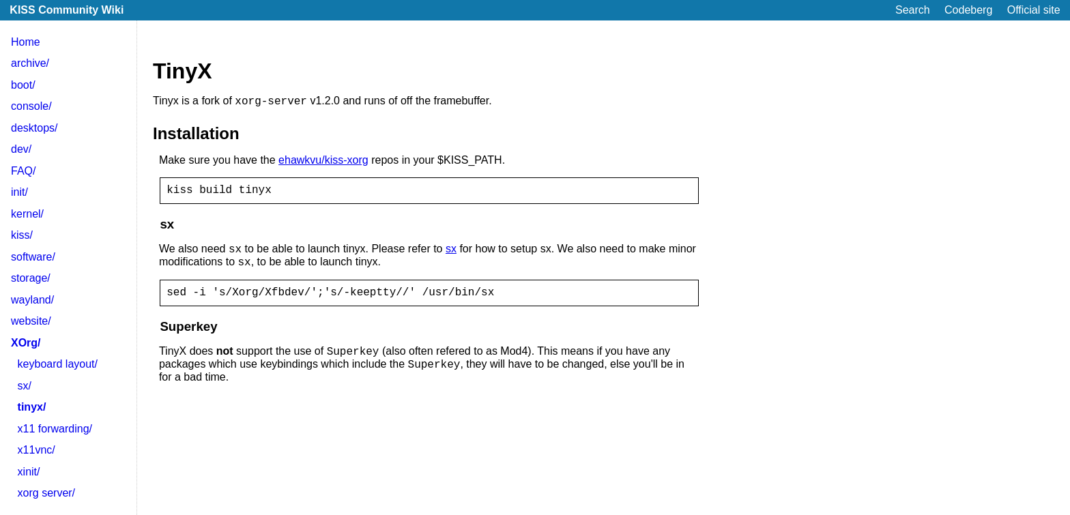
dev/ (21, 149)
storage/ (30, 278)
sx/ (24, 386)
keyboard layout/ (58, 364)
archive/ (30, 63)
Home (25, 42)
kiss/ (22, 235)
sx (451, 255)
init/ (19, 192)
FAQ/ (23, 171)
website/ (31, 321)
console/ (31, 106)
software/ (33, 257)
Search (912, 10)
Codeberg (968, 10)
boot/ (23, 85)
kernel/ (27, 214)
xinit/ (29, 471)
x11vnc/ (36, 450)
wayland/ (32, 300)
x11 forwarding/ (55, 429)
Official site (1033, 10)
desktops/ (34, 128)
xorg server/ (46, 493)
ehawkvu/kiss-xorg (323, 162)
